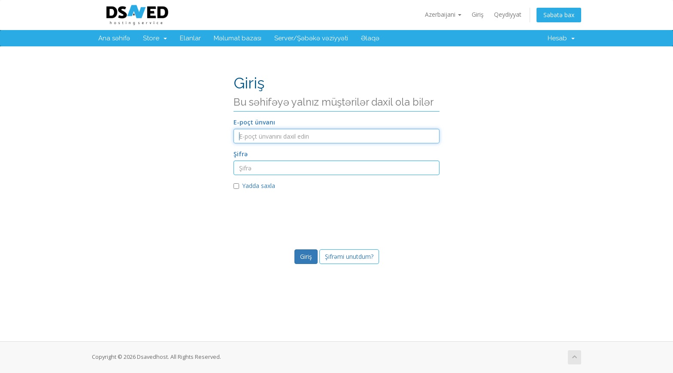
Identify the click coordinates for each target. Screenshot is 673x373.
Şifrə (240, 154)
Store (155, 38)
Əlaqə (370, 38)
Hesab (561, 38)
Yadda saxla (254, 186)
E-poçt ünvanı (254, 122)
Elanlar (190, 38)
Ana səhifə (114, 38)
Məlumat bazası (237, 38)
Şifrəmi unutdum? (349, 256)
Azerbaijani (443, 14)
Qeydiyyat (507, 14)
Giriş (478, 14)
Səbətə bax (558, 15)
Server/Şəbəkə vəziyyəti (311, 38)
